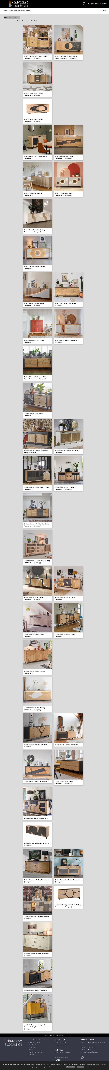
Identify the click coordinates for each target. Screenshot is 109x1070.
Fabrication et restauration (62, 1052)
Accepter (80, 1067)
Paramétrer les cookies (87, 1047)
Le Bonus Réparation (61, 1057)
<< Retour (104, 10)
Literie (30, 1057)
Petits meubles (33, 1054)
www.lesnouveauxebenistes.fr (89, 1052)
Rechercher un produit (61, 1042)
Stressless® (32, 1045)
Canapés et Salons (34, 1042)
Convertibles (32, 1047)
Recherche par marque (61, 1045)
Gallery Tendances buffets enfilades (20, 10)
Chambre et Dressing (35, 1052)
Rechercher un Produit (97, 4)
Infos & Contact (85, 1050)
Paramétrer (70, 1067)
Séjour (5, 10)
